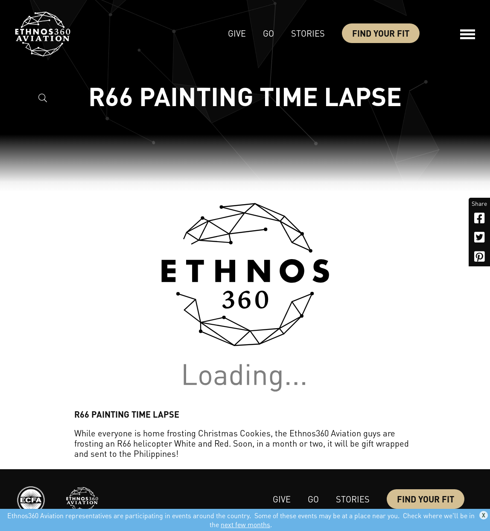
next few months (245, 524)
